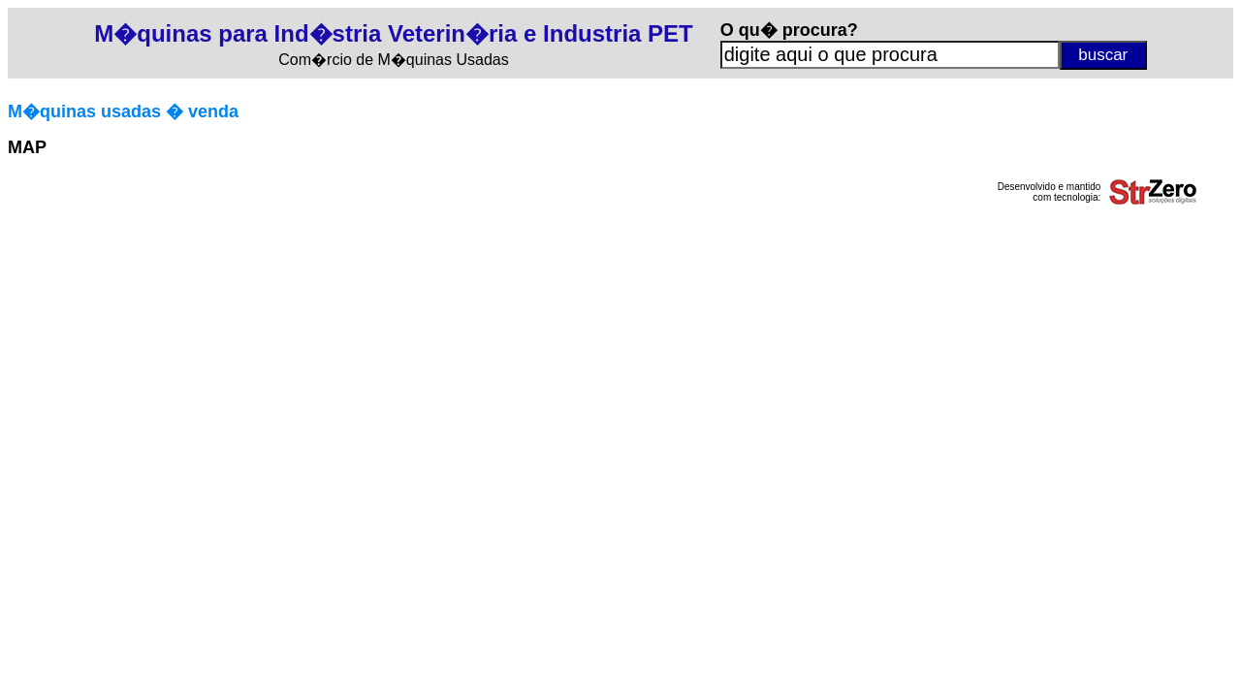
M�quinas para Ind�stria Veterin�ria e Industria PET (393, 33)
